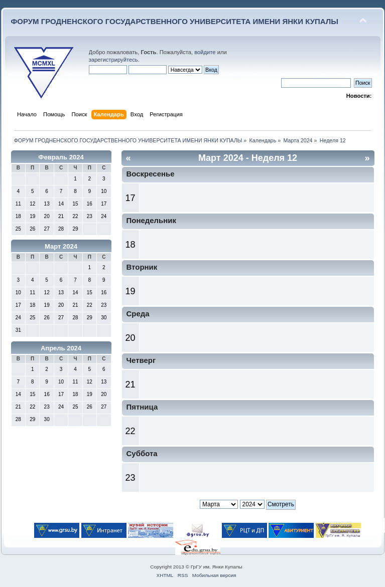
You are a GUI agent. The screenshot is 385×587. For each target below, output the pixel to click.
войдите (204, 52)
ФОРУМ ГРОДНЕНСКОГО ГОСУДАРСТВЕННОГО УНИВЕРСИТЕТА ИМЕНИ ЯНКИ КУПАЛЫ (175, 21)
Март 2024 (61, 246)
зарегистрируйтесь (113, 60)
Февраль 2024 (60, 157)
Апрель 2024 (61, 348)
